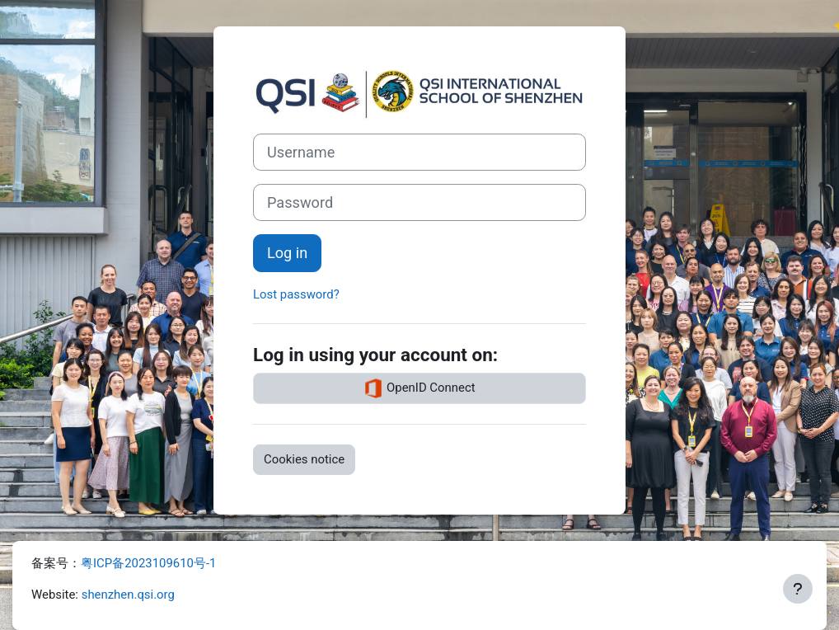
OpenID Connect (419, 388)
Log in (287, 252)
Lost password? (296, 294)
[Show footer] (798, 589)
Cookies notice (304, 459)
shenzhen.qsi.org (128, 594)
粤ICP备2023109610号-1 (148, 563)
